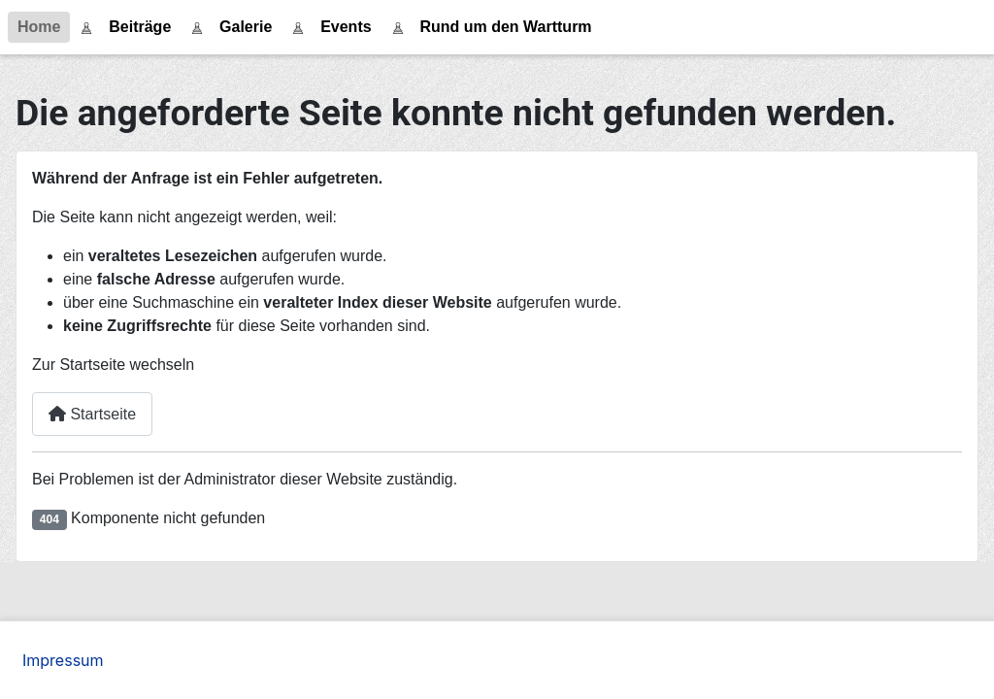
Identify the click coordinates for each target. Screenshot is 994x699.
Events (345, 26)
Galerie (245, 26)
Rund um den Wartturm (505, 26)
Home (38, 26)
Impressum (63, 660)
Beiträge (140, 26)
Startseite (92, 414)
